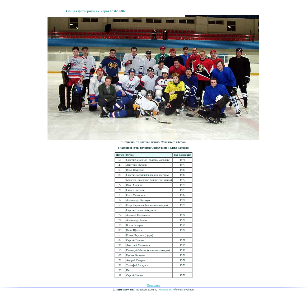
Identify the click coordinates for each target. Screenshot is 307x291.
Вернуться (153, 285)
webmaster (165, 289)
